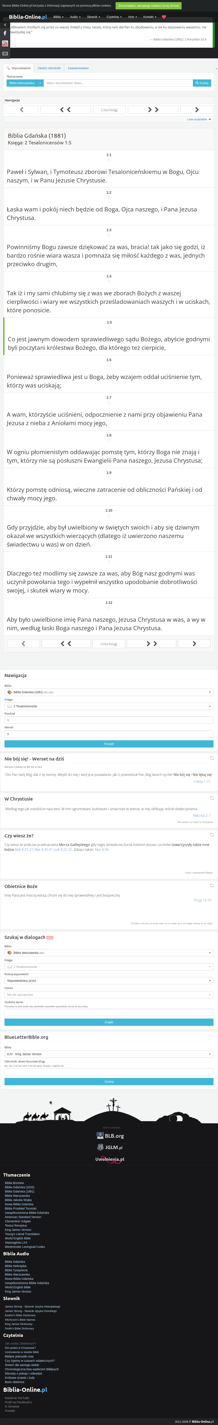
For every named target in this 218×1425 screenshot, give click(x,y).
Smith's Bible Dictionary (19, 1328)
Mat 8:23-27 (24, 849)
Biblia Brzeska (14, 1183)
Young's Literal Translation (22, 1234)
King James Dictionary (18, 1324)
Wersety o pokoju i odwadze (23, 1373)
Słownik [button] (93, 17)
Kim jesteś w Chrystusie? (20, 1347)
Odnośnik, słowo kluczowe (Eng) (24, 1061)
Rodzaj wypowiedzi (16, 974)
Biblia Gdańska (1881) (19, 1191)
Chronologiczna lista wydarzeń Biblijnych (32, 1369)
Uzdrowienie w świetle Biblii (22, 1352)
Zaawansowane (78, 68)
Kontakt (10, 1410)
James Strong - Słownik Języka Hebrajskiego (32, 1306)
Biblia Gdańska (15, 1261)
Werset (8, 727)
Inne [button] (132, 17)
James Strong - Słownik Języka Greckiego (31, 1311)
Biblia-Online (28, 16)
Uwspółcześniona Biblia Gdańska (27, 1212)
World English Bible (18, 1238)
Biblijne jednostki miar (19, 1356)
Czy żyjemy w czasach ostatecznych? (30, 1360)
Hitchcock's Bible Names (20, 1319)
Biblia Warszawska (17, 1195)
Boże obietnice (14, 1382)
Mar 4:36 (101, 849)
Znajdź (109, 1022)
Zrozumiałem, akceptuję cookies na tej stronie (148, 5)
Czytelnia (114, 17)
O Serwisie (12, 1406)
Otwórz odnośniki (49, 68)
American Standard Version (23, 1217)
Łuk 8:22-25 (63, 849)
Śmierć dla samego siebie (22, 1365)
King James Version (18, 1229)
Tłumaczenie (14, 76)
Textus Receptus (16, 1225)
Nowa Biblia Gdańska (19, 1204)
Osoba (8, 988)
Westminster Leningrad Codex (25, 1246)
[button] (109, 692)
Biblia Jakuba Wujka (18, 1200)
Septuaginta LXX (16, 1242)
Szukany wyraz (13, 1002)
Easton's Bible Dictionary (20, 1315)
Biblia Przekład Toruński (20, 1208)
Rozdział (9, 713)
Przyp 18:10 (202, 900)
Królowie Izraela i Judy (20, 1377)
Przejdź (109, 744)
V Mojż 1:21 (202, 781)
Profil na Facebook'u (18, 1402)
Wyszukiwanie (18, 68)
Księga (8, 699)
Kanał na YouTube (17, 1398)
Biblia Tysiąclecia (16, 1270)
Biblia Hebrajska (15, 1266)
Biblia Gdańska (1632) (19, 1187)
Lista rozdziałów (199, 119)
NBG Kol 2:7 (202, 815)
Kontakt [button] (149, 17)
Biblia (58, 17)
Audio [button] (75, 17)
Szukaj (109, 1081)
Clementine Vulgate (18, 1221)
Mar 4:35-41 (43, 849)
